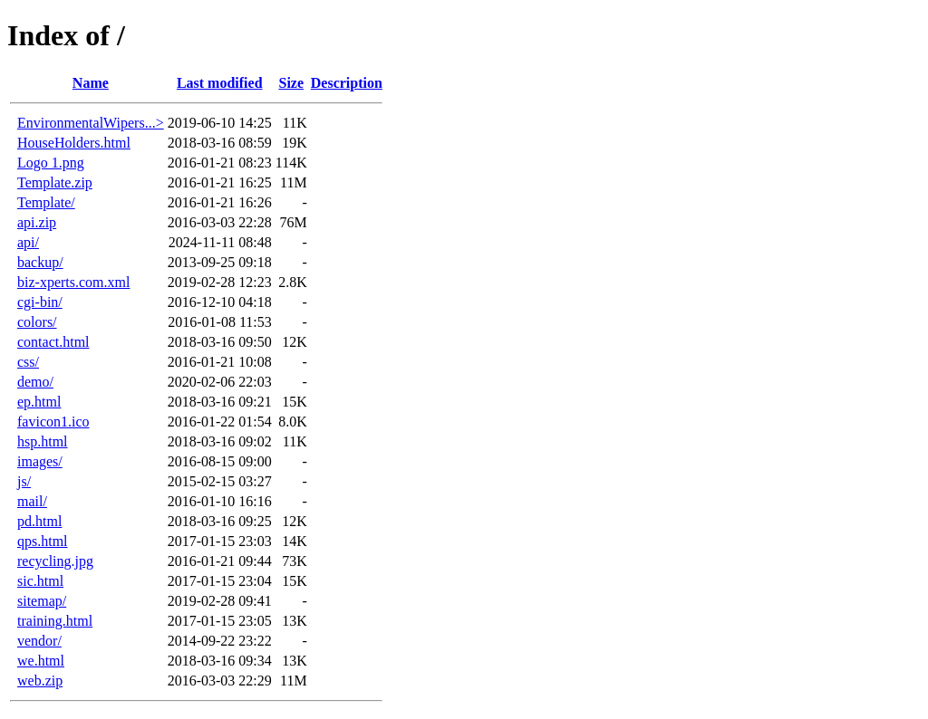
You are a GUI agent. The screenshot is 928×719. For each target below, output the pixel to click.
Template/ (46, 202)
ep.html (39, 401)
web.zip (40, 680)
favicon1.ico (53, 421)
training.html (54, 620)
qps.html (42, 541)
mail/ (32, 501)
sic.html (40, 581)
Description (346, 83)
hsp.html (42, 441)
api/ (28, 242)
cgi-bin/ (40, 302)
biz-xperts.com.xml (73, 282)
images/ (40, 461)
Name (90, 83)
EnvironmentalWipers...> (90, 122)
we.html (40, 660)
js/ (24, 481)
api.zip (36, 222)
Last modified (220, 83)
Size (291, 83)
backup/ (40, 262)
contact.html (53, 342)
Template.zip (54, 182)
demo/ (35, 381)
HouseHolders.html (73, 142)
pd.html (39, 521)
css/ (28, 361)
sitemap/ (41, 601)
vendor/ (39, 640)
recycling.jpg (55, 561)
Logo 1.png (50, 162)
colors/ (37, 322)
